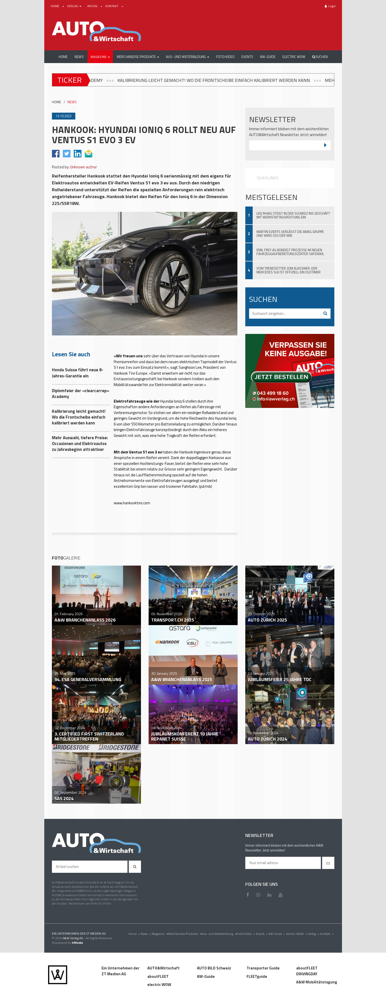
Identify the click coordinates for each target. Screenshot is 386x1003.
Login (330, 6)
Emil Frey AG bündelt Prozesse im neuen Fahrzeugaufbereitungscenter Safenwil (290, 251)
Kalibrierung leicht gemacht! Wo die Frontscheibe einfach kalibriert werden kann (227, 80)
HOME (55, 6)
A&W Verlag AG (73, 938)
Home (134, 934)
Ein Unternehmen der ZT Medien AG (120, 971)
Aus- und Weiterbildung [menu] (219, 934)
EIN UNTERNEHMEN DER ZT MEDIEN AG (79, 933)
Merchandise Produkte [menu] (185, 934)
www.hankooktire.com (132, 503)
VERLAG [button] (74, 6)
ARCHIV (92, 6)
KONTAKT (112, 6)
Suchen (320, 56)
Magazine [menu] (160, 934)
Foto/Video (246, 934)
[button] (100, 56)
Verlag (314, 934)
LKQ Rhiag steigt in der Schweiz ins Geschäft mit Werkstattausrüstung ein (293, 215)
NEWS (72, 102)
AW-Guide (277, 934)
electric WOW (297, 934)
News (146, 934)
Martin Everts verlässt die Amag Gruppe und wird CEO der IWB (290, 233)
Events (262, 934)
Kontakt (327, 934)
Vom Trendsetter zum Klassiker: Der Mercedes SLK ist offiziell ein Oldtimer (288, 270)
